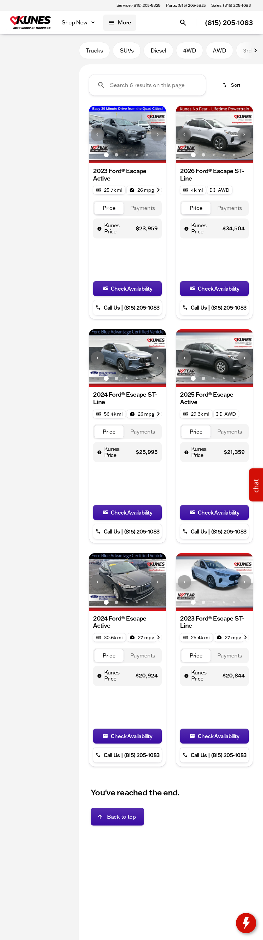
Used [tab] (62, 50)
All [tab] (40, 50)
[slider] (13, 127)
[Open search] (183, 22)
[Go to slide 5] (147, 155)
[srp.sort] (232, 85)
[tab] (109, 208)
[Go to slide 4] (137, 155)
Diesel (158, 50)
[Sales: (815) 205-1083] (231, 5)
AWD (219, 50)
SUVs (127, 50)
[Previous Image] (97, 134)
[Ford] (15, 84)
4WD (189, 50)
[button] (95, 134)
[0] (21, 161)
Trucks (94, 50)
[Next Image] (158, 134)
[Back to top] (117, 817)
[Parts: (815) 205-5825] (186, 5)
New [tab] (16, 50)
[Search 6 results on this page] (147, 85)
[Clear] (51, 207)
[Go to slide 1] (106, 155)
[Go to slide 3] (127, 155)
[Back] (57, 70)
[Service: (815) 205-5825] (138, 5)
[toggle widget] (246, 923)
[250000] (53, 161)
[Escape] (39, 84)
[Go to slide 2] (116, 155)
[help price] (99, 228)
